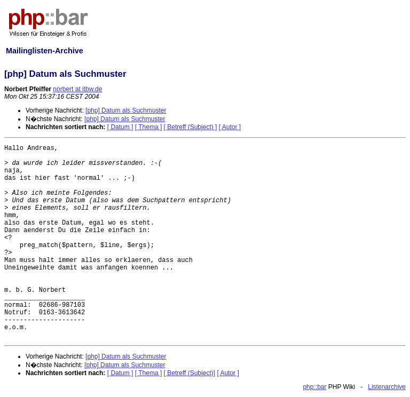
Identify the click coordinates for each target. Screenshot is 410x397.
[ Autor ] (230, 127)
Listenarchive (387, 387)
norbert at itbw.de (77, 89)
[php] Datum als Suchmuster (125, 110)
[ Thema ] (148, 127)
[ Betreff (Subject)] (190, 373)
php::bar (314, 387)
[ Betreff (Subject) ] (190, 127)
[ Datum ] (120, 127)
